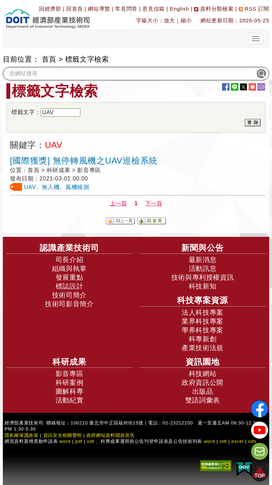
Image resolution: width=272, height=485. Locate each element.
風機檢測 (77, 187)
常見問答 (126, 9)
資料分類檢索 (213, 9)
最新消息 (203, 259)
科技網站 (203, 373)
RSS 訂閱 (254, 9)
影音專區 (70, 373)
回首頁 (74, 9)
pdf (79, 441)
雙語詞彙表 (202, 400)
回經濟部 (50, 9)
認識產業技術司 (69, 247)
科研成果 (69, 361)
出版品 (202, 391)
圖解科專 (70, 391)
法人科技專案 (202, 312)
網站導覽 (99, 9)
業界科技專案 (202, 321)
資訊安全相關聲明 (62, 435)
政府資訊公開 (202, 382)
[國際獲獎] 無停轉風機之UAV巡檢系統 (84, 160)
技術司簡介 (69, 295)
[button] (259, 472)
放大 (169, 20)
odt (91, 441)
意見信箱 (153, 9)
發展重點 (70, 277)
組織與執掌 (69, 268)
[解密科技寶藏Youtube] (259, 430)
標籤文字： (26, 112)
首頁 (49, 59)
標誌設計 (70, 286)
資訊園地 (203, 361)
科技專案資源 (202, 300)
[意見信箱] (259, 451)
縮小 (186, 20)
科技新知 (203, 286)
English (179, 9)
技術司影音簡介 (69, 304)
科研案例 (70, 382)
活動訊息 (203, 268)
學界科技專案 (202, 330)
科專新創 (203, 339)
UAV (30, 187)
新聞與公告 (202, 247)
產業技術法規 (202, 348)
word (209, 441)
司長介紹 (70, 259)
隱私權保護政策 (22, 435)
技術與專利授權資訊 (202, 277)
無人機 (51, 187)
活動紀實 (70, 400)
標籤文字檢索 (87, 59)
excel (237, 441)
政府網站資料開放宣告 (110, 435)
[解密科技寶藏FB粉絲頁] (259, 409)
